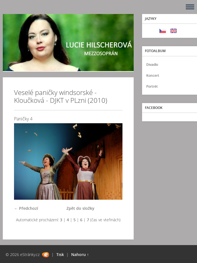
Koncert (152, 75)
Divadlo (152, 64)
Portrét (152, 86)
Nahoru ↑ (80, 254)
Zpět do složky (80, 208)
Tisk (60, 254)
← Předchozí (26, 208)
